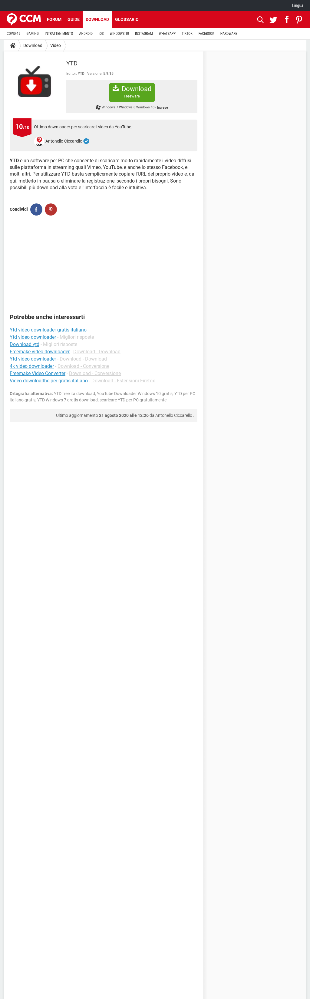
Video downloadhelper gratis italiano (49, 381)
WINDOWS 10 (119, 33)
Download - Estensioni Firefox (123, 381)
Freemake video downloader (40, 351)
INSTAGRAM (144, 33)
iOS (101, 33)
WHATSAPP (167, 33)
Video (55, 45)
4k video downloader (32, 366)
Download (97, 19)
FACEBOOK (206, 33)
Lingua (297, 5)
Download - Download (96, 351)
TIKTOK (187, 33)
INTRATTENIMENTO (59, 33)
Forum (54, 19)
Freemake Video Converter (37, 373)
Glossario (127, 19)
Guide (74, 19)
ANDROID (86, 33)
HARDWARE (228, 33)
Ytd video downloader (33, 359)
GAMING (32, 33)
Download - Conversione (83, 366)
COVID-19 (13, 33)
